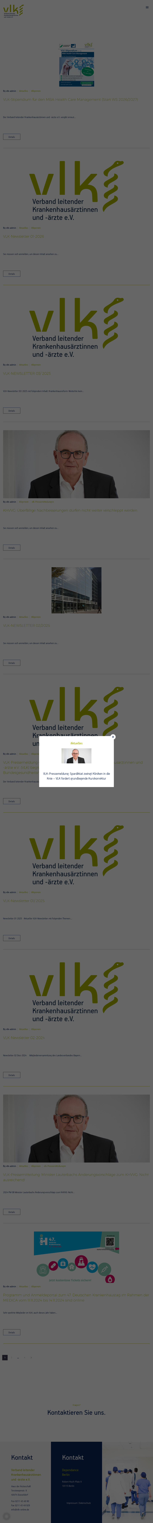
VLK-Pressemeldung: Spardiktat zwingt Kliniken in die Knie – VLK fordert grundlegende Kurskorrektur (76, 776)
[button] (6, 1516)
